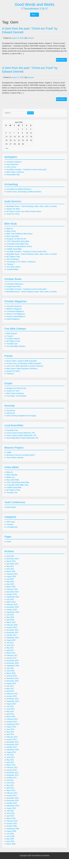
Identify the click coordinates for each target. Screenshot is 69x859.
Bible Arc (9, 228)
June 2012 (10, 757)
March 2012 (10, 765)
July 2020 (10, 579)
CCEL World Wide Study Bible (17, 241)
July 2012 (10, 755)
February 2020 (11, 589)
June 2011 (10, 783)
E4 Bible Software (13, 339)
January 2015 (11, 696)
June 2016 (10, 671)
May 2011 (10, 785)
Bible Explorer (11, 333)
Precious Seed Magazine (15, 316)
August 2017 (11, 640)
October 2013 (11, 722)
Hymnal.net (10, 410)
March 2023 (10, 561)
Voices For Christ (12, 214)
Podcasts (9, 524)
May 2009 (10, 839)
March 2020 (10, 587)
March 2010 (10, 818)
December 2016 (12, 660)
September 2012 (12, 750)
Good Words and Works (34, 4)
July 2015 (10, 686)
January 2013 (11, 739)
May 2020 (10, 581)
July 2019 (10, 599)
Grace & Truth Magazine (15, 314)
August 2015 (11, 683)
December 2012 (12, 742)
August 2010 (11, 808)
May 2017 (10, 648)
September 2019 (12, 597)
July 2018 (10, 615)
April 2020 (10, 584)
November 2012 (12, 744)
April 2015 (10, 691)
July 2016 (10, 668)
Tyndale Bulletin (12, 269)
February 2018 (11, 625)
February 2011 (11, 793)
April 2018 (10, 620)
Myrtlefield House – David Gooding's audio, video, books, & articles (31, 206)
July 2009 (10, 834)
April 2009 (10, 841)
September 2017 (12, 638)
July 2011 (10, 780)
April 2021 (10, 569)
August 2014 (11, 704)
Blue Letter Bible (12, 236)
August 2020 (11, 576)
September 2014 (12, 701)
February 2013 (11, 737)
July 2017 (10, 643)
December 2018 (12, 607)
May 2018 (10, 617)
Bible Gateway (11, 475)
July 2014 (10, 706)
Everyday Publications (14, 284)
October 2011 (11, 778)
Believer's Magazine (14, 309)
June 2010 (10, 813)
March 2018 (10, 622)
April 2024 (10, 556)
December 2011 (12, 772)
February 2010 (11, 821)
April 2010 (10, 816)
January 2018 (11, 627)
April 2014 (10, 714)
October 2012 (11, 747)
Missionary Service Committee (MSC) (20, 455)
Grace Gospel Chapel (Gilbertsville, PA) (21, 435)
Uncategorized (11, 527)
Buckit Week (11, 507)
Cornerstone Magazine (15, 311)
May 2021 (10, 566)
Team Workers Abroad (14, 457)
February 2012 (11, 767)
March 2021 (10, 571)
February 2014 (11, 719)
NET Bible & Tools (13, 257)
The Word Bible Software (15, 346)
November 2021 (12, 564)
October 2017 (11, 635)
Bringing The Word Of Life (16, 239)
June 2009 (10, 836)
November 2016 (12, 663)
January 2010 (11, 823)
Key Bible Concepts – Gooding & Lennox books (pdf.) (26, 169)
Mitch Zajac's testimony (15, 172)
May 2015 (10, 688)
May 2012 (10, 760)
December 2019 (12, 592)
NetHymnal (10, 413)
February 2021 (11, 574)
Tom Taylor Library (13, 267)
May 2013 (10, 732)
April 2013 (10, 734)
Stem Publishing (12, 259)
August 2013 (11, 727)
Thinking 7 (10, 264)
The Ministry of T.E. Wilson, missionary (21, 262)
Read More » (62, 60)
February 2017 (11, 655)
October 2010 (11, 803)
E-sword (9, 336)
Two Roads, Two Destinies (16, 396)
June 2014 (10, 709)
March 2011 (10, 790)
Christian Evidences (13, 162)
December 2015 (12, 678)
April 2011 (10, 788)
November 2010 (12, 800)
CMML (8, 452)
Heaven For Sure (12, 391)
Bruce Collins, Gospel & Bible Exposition (21, 361)
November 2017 (12, 632)
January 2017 (11, 658)
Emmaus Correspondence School (19, 246)
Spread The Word (13, 209)
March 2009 (10, 844)
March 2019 (10, 602)
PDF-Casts (10, 522)
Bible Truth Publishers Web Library (19, 234)
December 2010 (12, 798)
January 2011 (11, 795)
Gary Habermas (12, 164)
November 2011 (12, 775)
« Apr (6, 148)
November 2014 (12, 699)
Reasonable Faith (13, 174)
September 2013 (12, 724)
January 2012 (11, 770)
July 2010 (10, 811)
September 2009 (12, 829)
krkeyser (30, 38)
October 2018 (11, 610)
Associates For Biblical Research (18, 189)
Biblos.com (10, 477)
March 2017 (10, 653)
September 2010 (12, 806)
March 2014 (10, 716)
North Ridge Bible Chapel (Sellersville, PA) (22, 438)
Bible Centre (11, 231)
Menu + (34, 14)
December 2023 (12, 559)
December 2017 (12, 630)
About (8, 541)
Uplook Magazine (13, 319)
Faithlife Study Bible (13, 249)
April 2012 (10, 762)
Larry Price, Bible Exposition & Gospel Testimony (24, 366)
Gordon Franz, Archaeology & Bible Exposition (23, 192)
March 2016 (10, 673)
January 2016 (11, 676)
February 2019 (11, 604)
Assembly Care (12, 430)
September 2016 (12, 666)
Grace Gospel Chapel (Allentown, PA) (20, 433)
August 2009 (11, 831)
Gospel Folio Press (13, 286)
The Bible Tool (11, 344)
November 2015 (12, 681)
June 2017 (10, 645)
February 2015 (11, 694)
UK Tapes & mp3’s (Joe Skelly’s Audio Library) (23, 211)
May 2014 (10, 711)
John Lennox (11, 167)
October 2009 (11, 826)
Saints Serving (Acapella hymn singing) (21, 416)
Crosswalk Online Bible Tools (17, 244)
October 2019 (11, 594)
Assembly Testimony (14, 306)
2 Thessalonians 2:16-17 (34, 8)
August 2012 (11, 752)
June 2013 (10, 729)
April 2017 (10, 650)
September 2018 (12, 612)
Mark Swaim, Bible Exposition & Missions (22, 368)
